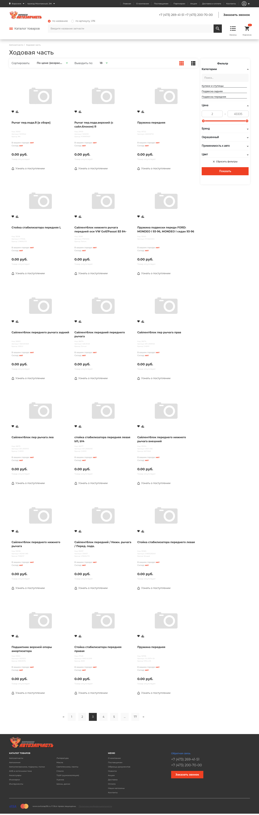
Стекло (60, 772)
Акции (193, 3)
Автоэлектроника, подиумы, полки (27, 767)
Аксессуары (15, 776)
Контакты (231, 3)
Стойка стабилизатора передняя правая (98, 649)
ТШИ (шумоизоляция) (67, 776)
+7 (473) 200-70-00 (199, 15)
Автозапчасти (16, 759)
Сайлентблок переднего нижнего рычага (36, 544)
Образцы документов (119, 767)
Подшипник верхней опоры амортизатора (32, 649)
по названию (58, 20)
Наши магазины (116, 789)
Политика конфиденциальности (95, 807)
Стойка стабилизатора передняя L (36, 227)
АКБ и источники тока (20, 772)
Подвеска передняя (214, 96)
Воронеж (16, 3)
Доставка (112, 780)
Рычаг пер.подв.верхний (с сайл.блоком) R (93, 124)
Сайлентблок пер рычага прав (159, 332)
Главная (127, 3)
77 (135, 717)
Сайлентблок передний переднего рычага (99, 334)
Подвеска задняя (212, 91)
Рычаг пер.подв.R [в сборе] (31, 122)
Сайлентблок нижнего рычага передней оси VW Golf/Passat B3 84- (100, 229)
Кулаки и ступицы (213, 85)
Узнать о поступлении (29, 168)
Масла (59, 763)
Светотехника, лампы (67, 767)
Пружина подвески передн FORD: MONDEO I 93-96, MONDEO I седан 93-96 (165, 229)
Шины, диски (63, 785)
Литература (62, 759)
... (125, 717)
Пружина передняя (151, 122)
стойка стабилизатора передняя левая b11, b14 (102, 439)
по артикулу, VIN (83, 20)
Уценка (60, 780)
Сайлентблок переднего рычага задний (40, 332)
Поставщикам (161, 3)
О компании (142, 3)
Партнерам (179, 3)
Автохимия (14, 763)
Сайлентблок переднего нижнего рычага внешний (161, 439)
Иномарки (14, 780)
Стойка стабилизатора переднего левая (166, 542)
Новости (112, 772)
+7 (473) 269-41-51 (171, 15)
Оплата (112, 785)
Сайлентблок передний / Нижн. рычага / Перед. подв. (102, 544)
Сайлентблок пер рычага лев (33, 437)
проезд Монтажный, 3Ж (39, 3)
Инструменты (16, 785)
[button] (52, 63)
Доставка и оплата (211, 3)
